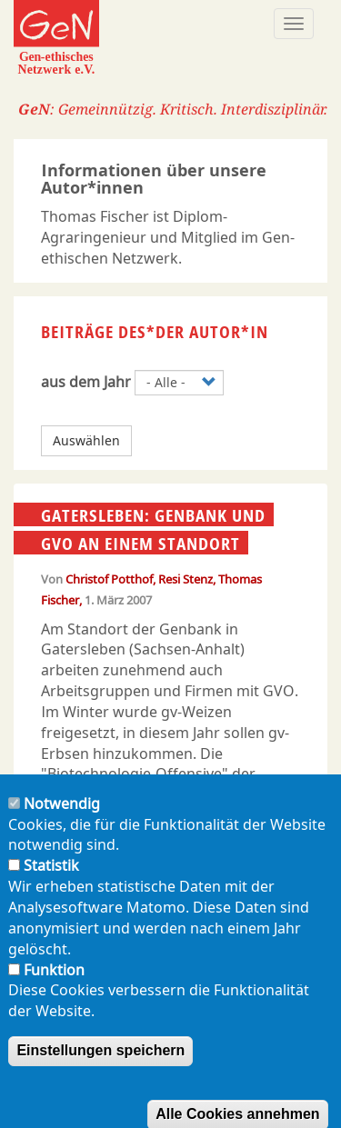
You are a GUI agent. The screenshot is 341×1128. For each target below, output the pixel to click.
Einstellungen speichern (100, 1070)
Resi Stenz (185, 579)
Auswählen (86, 440)
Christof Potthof (109, 579)
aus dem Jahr (86, 382)
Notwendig (62, 823)
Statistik (51, 885)
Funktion (54, 989)
